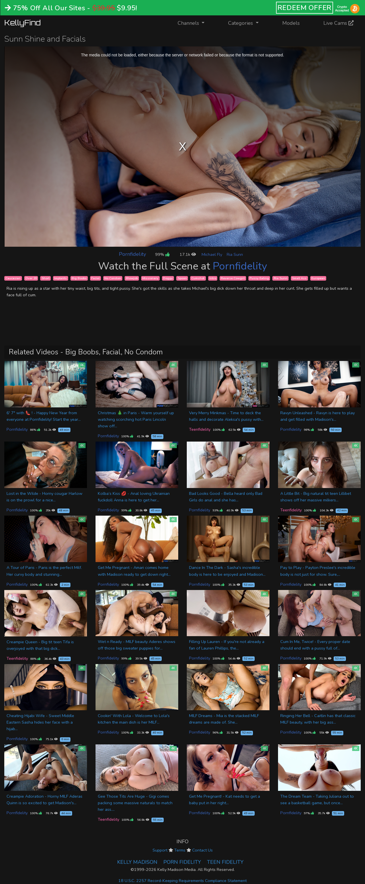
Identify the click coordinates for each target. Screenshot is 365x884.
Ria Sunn (235, 254)
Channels (195, 22)
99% (162, 254)
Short (46, 278)
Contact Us (202, 850)
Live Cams (338, 23)
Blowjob (132, 278)
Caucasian (13, 278)
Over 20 (31, 278)
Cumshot (197, 278)
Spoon (182, 278)
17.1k (188, 254)
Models (291, 23)
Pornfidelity (132, 254)
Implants (60, 278)
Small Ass (299, 278)
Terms (179, 850)
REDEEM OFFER (304, 7)
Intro (212, 278)
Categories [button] (241, 23)
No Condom (112, 278)
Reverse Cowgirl (233, 278)
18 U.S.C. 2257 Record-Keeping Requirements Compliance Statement (182, 880)
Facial (95, 278)
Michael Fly (212, 254)
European (318, 278)
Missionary (150, 278)
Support (160, 850)
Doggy (168, 278)
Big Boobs (79, 278)
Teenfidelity (199, 429)
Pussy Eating (259, 278)
